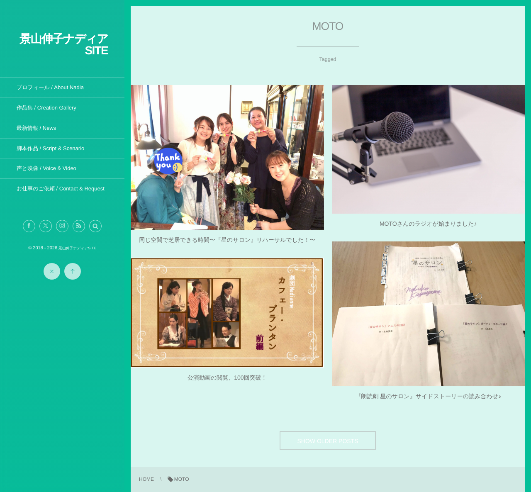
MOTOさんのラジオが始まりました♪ (428, 223)
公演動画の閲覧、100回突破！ (227, 377)
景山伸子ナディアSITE (63, 44)
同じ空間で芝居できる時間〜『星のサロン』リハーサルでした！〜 (227, 239)
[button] (95, 226)
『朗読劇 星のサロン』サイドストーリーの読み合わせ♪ (428, 396)
